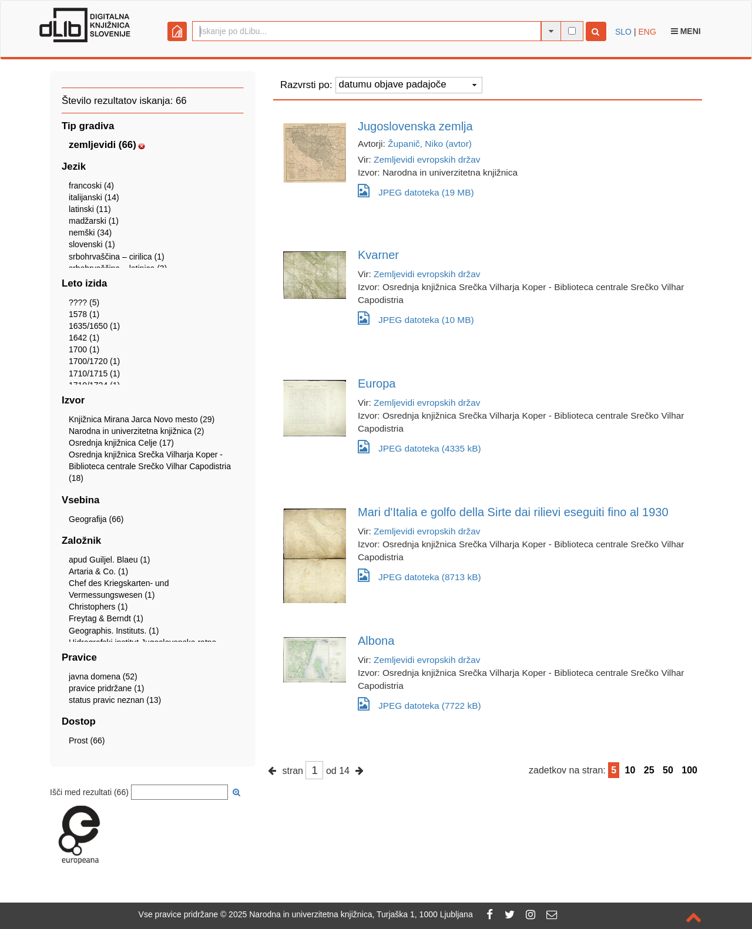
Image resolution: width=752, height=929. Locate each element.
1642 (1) (84, 337)
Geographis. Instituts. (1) (114, 630)
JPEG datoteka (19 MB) (416, 190)
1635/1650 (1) (94, 326)
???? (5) (84, 302)
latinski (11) (90, 209)
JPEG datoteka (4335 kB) (419, 446)
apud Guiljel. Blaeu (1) (109, 559)
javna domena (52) (103, 676)
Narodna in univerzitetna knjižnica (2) (136, 431)
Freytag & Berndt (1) (106, 618)
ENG (647, 31)
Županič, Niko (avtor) (430, 144)
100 (689, 770)
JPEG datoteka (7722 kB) (419, 704)
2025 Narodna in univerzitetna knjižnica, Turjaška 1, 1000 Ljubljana (351, 914)
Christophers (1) (98, 606)
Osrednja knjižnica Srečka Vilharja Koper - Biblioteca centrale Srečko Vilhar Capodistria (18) (150, 466)
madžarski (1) (94, 220)
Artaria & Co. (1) (98, 571)
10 (630, 770)
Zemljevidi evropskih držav (427, 159)
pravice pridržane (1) (106, 688)
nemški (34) (90, 232)
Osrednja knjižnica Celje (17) (121, 442)
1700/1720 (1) (94, 361)
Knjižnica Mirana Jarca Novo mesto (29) (141, 419)
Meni (686, 31)
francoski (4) (91, 185)
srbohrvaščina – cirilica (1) (116, 256)
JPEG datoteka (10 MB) (416, 318)
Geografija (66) (96, 519)
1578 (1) (84, 314)
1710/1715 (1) (94, 373)
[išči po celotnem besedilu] (572, 31)
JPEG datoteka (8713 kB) (419, 575)
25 (649, 770)
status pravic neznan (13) (115, 700)
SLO (623, 31)
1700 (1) (84, 349)
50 (668, 770)
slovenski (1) (92, 244)
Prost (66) (87, 740)
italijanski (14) (94, 197)
